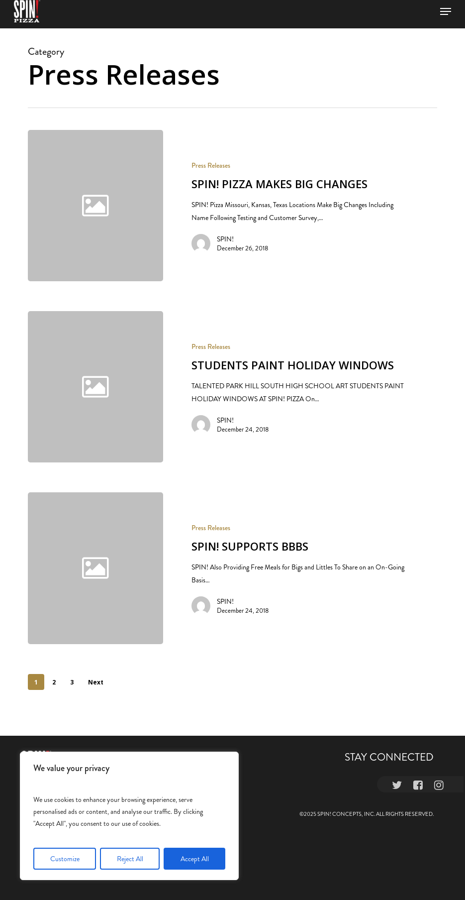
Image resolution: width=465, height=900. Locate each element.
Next (95, 682)
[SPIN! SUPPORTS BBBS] (299, 575)
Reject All (130, 859)
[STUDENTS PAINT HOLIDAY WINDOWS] (299, 386)
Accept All (195, 859)
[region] (129, 816)
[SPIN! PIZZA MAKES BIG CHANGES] (299, 205)
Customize (65, 859)
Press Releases (210, 165)
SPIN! (225, 239)
